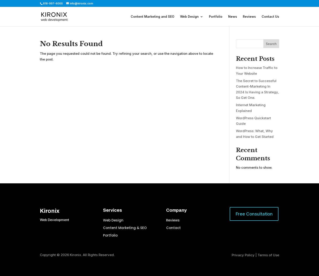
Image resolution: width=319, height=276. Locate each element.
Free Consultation (254, 214)
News (232, 16)
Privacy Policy (243, 255)
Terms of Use (268, 255)
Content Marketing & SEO (125, 227)
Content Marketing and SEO (152, 16)
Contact (173, 227)
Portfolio (215, 16)
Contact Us (270, 16)
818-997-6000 (53, 3)
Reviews (249, 16)
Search (271, 44)
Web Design (189, 16)
